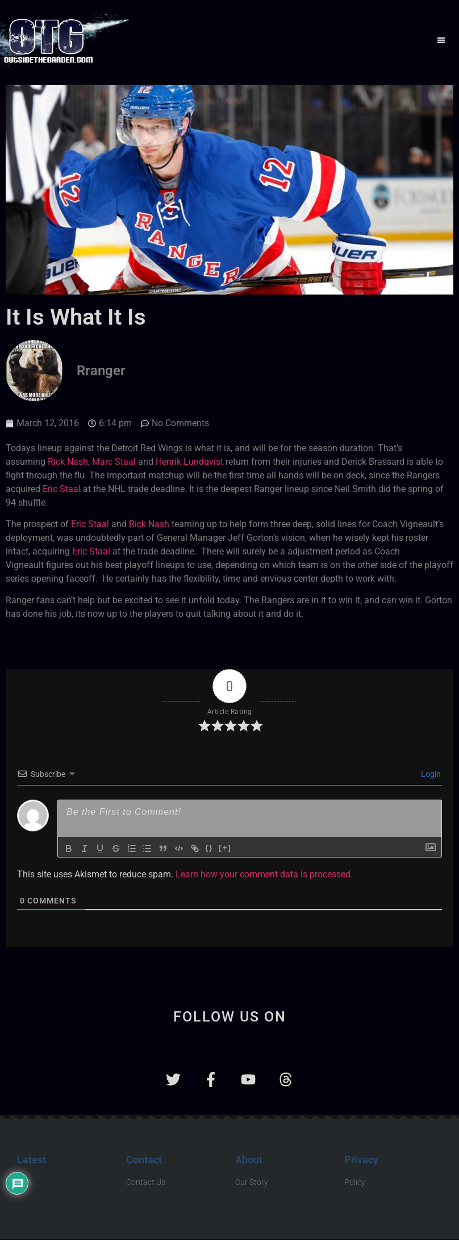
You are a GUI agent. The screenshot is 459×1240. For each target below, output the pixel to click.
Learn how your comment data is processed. (264, 874)
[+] (226, 847)
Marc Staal (114, 461)
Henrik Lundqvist (189, 461)
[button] (441, 40)
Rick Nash (68, 461)
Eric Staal (62, 489)
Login (430, 774)
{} (211, 847)
